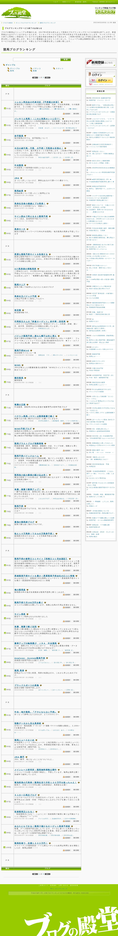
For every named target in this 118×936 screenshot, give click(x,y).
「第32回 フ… (56, 650)
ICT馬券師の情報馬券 (25, 269)
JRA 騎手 (19, 757)
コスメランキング (61, 888)
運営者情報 (74, 885)
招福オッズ (93, 506)
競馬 (12, 71)
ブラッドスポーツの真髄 (26, 685)
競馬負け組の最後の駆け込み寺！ (31, 475)
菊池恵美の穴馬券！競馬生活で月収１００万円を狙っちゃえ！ (45, 782)
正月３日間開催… (71, 818)
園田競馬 (18, 378)
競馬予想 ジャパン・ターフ (99, 100)
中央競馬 (18, 165)
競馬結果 (18, 191)
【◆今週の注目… (59, 109)
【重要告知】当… (44, 465)
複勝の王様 (20, 404)
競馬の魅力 (93, 536)
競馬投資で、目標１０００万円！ (31, 843)
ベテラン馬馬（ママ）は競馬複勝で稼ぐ (34, 416)
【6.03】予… (58, 662)
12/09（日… (70, 157)
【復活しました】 (98, 457)
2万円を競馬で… (44, 421)
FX (51, 888)
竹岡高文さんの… (44, 328)
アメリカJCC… (44, 818)
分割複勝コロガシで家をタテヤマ (101, 349)
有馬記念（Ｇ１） (98, 151)
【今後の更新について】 (101, 511)
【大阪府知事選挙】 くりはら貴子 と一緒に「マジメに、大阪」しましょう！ (100, 474)
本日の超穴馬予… (44, 157)
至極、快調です (97, 312)
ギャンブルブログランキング (26, 23)
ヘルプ (55, 2)
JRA (16, 178)
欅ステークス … (59, 355)
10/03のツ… (55, 749)
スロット (60, 68)
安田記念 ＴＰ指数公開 (101, 525)
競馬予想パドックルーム (26, 456)
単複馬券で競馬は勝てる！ (98, 200)
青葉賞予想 (96, 354)
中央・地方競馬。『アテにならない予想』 (35, 712)
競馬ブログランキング (48, 23)
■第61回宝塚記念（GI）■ (101, 179)
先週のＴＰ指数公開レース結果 (103, 518)
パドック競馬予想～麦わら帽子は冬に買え (35, 336)
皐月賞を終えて (71, 128)
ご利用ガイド (43, 885)
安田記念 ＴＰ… (44, 355)
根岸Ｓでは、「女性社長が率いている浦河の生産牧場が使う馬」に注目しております (101, 107)
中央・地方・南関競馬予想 (98, 377)
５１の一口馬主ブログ (25, 795)
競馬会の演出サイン (96, 363)
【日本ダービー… (59, 465)
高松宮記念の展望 (98, 382)
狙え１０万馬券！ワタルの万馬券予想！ (34, 534)
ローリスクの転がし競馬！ (98, 223)
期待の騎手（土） (98, 450)
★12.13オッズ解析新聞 (101, 160)
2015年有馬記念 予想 (100, 464)
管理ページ (67, 2)
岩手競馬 (18, 136)
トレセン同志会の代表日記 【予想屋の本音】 (37, 102)
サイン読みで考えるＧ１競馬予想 (31, 216)
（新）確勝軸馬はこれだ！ (98, 459)
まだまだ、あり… (59, 730)
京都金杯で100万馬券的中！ (102, 144)
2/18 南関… (43, 650)
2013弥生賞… (43, 835)
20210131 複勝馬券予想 (101, 98)
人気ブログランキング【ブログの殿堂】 (58, 893)
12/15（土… (58, 157)
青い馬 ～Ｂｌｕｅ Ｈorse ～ (101, 452)
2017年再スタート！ (100, 265)
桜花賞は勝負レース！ (100, 235)
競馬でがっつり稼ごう (97, 496)
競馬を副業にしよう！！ (98, 384)
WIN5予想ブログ (23, 429)
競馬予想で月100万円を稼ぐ (28, 602)
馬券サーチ (20, 229)
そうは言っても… (44, 730)
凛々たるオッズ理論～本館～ (99, 163)
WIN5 (17, 365)
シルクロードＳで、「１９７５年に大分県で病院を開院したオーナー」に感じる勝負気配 (101, 121)
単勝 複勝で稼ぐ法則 (25, 627)
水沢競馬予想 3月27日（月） (103, 375)
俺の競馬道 (20, 590)
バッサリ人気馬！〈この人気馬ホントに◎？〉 (37, 119)
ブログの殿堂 (8, 23)
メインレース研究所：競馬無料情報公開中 (35, 770)
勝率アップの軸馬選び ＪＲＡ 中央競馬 (35, 643)
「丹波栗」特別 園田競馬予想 (103, 494)
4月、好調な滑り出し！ (100, 429)
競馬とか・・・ (94, 356)
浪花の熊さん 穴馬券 (97, 230)
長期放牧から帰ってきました (102, 443)
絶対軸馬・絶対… (59, 421)
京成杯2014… (57, 818)
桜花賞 (17, 310)
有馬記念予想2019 (99, 186)
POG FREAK (94, 370)
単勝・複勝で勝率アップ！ (27, 489)
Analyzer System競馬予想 (29, 658)
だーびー (95, 347)
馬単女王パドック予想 (25, 296)
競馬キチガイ (94, 321)
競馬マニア (20, 285)
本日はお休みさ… (59, 498)
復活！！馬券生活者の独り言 (99, 314)
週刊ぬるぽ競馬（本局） (98, 330)
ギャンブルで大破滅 (96, 391)
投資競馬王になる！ (24, 812)
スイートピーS (58, 128)
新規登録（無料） (81, 2)
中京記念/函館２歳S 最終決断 (103, 228)
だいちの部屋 (94, 298)
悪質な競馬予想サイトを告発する (31, 254)
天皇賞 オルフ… (44, 128)
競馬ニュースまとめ (24, 740)
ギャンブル (11, 65)
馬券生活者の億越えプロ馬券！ (30, 203)
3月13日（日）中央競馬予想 (102, 436)
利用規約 (53, 885)
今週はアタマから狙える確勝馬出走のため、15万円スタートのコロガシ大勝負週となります (101, 219)
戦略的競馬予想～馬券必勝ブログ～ (102, 513)
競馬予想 (18, 506)
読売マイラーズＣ (98, 361)
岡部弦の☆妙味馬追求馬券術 (99, 431)
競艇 (35, 71)
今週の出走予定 (97, 368)
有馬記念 (92, 466)
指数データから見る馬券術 (27, 723)
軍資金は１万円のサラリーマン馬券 (102, 445)
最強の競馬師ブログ (24, 522)
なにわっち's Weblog (97, 478)
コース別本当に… (74, 421)
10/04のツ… (43, 749)
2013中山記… (69, 835)
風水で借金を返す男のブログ (99, 288)
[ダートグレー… (44, 690)
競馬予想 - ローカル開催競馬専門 (101, 520)
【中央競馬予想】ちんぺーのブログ (102, 438)
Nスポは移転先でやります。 (102, 389)
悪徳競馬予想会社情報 (97, 307)
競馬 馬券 (19, 670)
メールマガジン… (44, 662)
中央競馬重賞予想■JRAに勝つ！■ (101, 181)
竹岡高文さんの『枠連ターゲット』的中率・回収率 (40, 321)
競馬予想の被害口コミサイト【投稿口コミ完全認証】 (41, 559)
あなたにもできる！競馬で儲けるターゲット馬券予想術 (42, 826)
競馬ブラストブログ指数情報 (28, 443)
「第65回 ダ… (69, 650)
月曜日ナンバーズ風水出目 (101, 286)
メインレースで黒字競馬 (98, 146)
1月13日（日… (73, 498)
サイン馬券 (20, 614)
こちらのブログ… (44, 498)
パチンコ (37, 68)
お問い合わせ (63, 885)
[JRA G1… (70, 690)
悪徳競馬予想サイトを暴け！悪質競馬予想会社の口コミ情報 (44, 576)
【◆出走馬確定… (44, 109)
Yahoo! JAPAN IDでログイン (103, 84)
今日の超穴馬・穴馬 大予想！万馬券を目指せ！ (38, 148)
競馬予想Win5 (21, 350)
